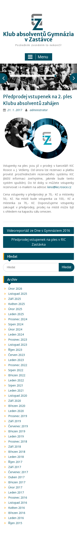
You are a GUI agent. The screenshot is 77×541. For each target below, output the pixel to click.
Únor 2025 (15, 309)
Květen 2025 (16, 304)
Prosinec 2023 (17, 339)
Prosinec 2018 (17, 441)
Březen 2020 (16, 406)
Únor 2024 (15, 329)
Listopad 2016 (17, 503)
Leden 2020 (16, 411)
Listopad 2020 (17, 395)
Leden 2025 (16, 314)
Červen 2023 (16, 355)
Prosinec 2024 (17, 319)
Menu (38, 57)
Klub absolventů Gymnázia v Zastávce (38, 37)
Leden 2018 (16, 457)
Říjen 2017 (15, 462)
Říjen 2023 (15, 350)
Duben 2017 (16, 477)
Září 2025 (14, 299)
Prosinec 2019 (17, 416)
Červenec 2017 (18, 472)
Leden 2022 (16, 380)
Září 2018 (14, 446)
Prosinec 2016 (17, 497)
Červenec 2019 (18, 426)
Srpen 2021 (15, 385)
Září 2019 (14, 421)
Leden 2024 (16, 334)
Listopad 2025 (17, 294)
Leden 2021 (16, 390)
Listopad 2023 (17, 345)
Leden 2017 (16, 492)
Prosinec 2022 (17, 365)
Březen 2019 (16, 431)
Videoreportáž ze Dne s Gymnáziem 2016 (38, 230)
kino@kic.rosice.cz (59, 187)
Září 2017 (14, 467)
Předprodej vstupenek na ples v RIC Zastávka (38, 242)
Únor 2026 (15, 288)
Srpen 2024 (15, 324)
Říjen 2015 (15, 523)
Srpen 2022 (15, 370)
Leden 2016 (16, 518)
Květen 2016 (16, 508)
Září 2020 (14, 401)
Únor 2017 (15, 487)
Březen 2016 (16, 513)
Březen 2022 (16, 375)
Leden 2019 (16, 436)
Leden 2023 (16, 360)
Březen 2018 (16, 452)
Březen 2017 (16, 482)
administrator (39, 110)
